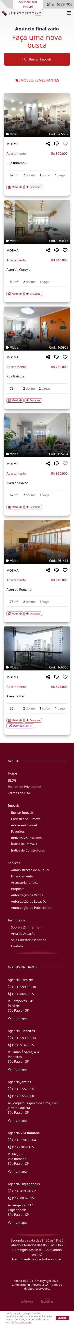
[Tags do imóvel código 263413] (37, 240)
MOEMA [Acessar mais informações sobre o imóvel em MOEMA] (13, 144)
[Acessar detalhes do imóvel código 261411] (37, 611)
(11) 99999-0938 (22, 987)
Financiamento (22, 876)
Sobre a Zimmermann (27, 927)
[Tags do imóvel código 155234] (37, 454)
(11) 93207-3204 (22, 1140)
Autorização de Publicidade (31, 908)
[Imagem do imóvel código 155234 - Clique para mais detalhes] (37, 435)
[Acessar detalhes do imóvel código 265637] (37, 184)
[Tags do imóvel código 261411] (37, 560)
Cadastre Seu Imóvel (26, 819)
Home (12, 773)
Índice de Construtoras (28, 850)
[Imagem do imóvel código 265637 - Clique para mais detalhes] (37, 115)
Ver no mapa (17, 1018)
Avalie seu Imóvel (24, 825)
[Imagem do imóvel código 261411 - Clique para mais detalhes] (37, 542)
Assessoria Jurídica (24, 882)
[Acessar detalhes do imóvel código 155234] (37, 504)
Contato (17, 946)
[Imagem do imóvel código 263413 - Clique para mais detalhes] (37, 222)
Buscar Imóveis (36, 59)
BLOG (12, 780)
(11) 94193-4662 (22, 1191)
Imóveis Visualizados (26, 838)
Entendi (62, 1318)
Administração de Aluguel (30, 870)
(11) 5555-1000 (21, 1089)
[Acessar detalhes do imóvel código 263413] (37, 291)
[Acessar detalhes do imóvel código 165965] (37, 398)
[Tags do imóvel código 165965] (37, 347)
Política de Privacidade (24, 787)
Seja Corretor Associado (28, 940)
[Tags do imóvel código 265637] (37, 134)
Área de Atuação (23, 933)
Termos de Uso (19, 793)
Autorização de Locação (28, 901)
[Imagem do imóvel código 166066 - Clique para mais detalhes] (37, 648)
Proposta (17, 889)
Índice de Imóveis (24, 844)
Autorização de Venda (27, 895)
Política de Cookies (22, 1322)
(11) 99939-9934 (22, 1038)
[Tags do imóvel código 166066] (37, 667)
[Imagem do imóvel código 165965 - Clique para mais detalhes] (37, 329)
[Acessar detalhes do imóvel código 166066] (37, 720)
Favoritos (18, 831)
